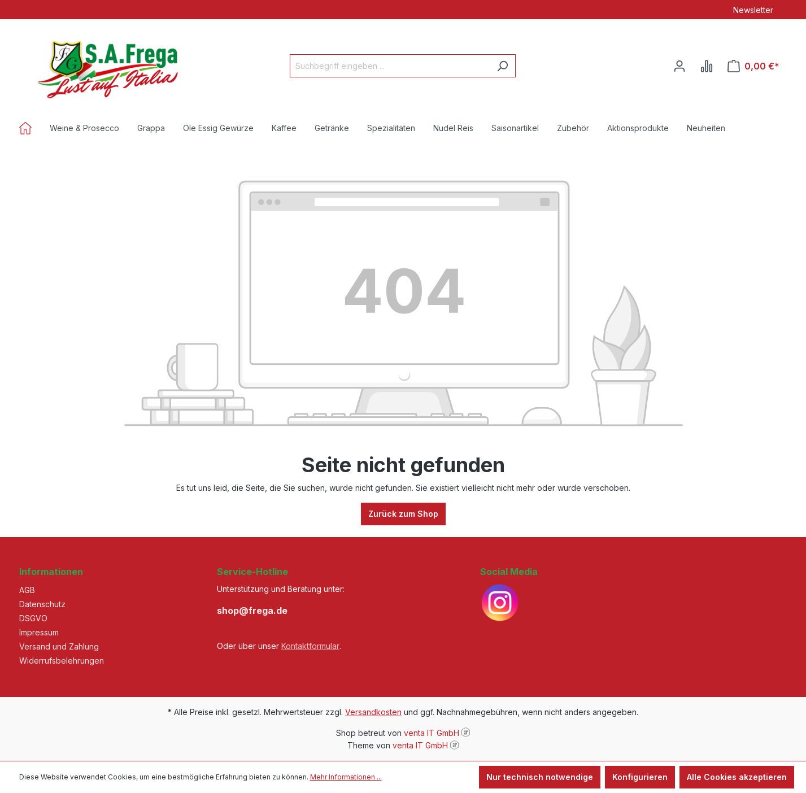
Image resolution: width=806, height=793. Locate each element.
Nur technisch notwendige (539, 777)
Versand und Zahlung (59, 646)
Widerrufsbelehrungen (61, 660)
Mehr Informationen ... (346, 777)
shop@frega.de (252, 610)
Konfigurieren (640, 777)
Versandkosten (373, 712)
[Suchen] (502, 65)
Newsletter (753, 10)
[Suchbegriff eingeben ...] (390, 65)
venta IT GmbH (431, 733)
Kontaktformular (310, 646)
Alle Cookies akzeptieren (737, 777)
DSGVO (33, 618)
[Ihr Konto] (679, 66)
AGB (27, 590)
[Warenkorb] (753, 66)
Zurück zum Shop (403, 513)
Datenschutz (42, 604)
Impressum (39, 632)
